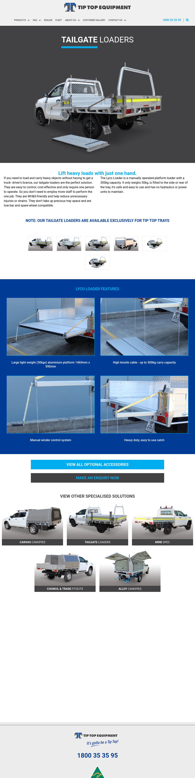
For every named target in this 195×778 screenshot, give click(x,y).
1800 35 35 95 (172, 20)
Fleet (58, 20)
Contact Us (115, 20)
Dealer (48, 20)
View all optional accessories (97, 464)
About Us (70, 20)
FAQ (35, 20)
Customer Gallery (94, 20)
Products (20, 20)
